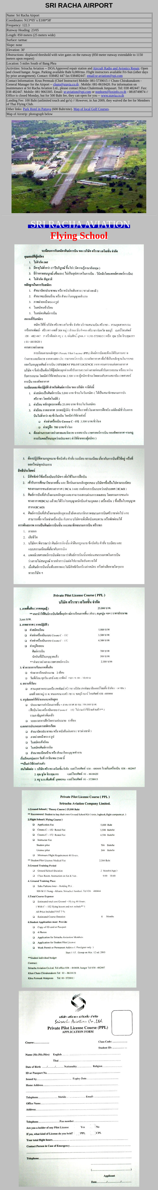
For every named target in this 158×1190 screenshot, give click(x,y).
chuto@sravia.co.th (66, 84)
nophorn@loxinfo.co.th (110, 92)
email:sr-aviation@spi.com (105, 75)
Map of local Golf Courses (91, 109)
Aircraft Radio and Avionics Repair (116, 68)
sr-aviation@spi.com (77, 92)
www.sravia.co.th (112, 95)
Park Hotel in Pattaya (37, 109)
